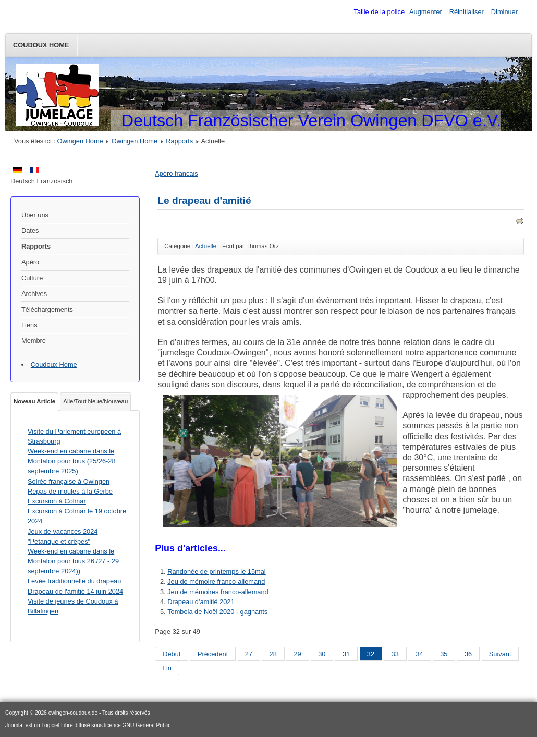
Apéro (30, 262)
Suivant (500, 654)
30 (321, 654)
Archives (34, 294)
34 (419, 654)
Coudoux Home (41, 45)
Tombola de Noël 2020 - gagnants (217, 612)
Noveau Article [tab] (34, 401)
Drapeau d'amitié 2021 (200, 602)
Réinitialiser (466, 12)
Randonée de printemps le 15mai (216, 571)
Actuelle (205, 246)
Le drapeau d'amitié (204, 200)
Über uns (34, 215)
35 (443, 654)
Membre (33, 341)
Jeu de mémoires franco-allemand (217, 592)
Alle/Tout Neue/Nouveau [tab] (95, 401)
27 (248, 654)
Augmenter (425, 12)
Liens (29, 325)
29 (297, 654)
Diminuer (504, 12)
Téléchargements (47, 309)
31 (346, 654)
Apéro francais (176, 173)
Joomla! (14, 725)
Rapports (179, 141)
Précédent (213, 654)
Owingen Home (80, 141)
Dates (30, 231)
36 (468, 654)
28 (273, 654)
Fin (167, 668)
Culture (32, 278)
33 (395, 654)
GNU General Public (147, 725)
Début (171, 654)
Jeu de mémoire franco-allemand (216, 581)
